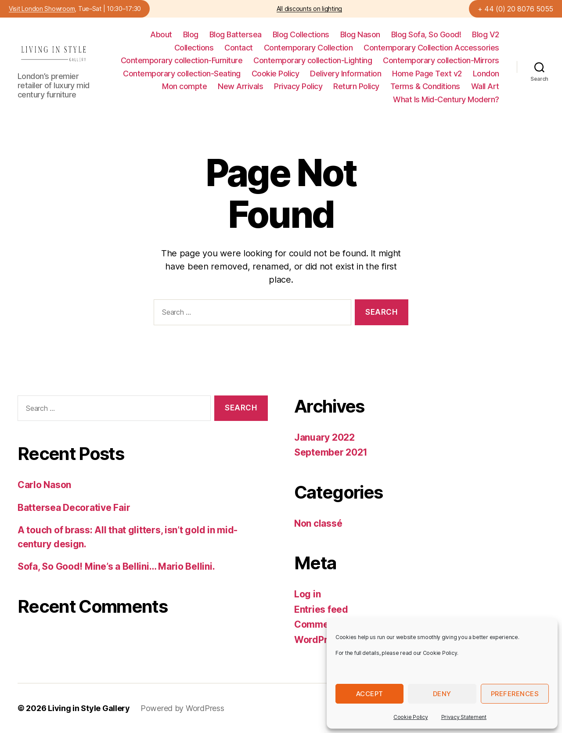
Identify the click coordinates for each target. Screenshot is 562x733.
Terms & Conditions (425, 86)
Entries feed (321, 609)
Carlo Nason (44, 484)
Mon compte (184, 86)
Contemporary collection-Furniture (182, 60)
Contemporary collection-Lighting (312, 60)
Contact (238, 47)
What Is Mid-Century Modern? (446, 99)
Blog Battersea (235, 34)
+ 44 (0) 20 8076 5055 (515, 8)
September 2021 (330, 452)
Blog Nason (360, 34)
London (486, 73)
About (161, 34)
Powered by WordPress (182, 708)
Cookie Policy (410, 717)
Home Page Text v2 (427, 73)
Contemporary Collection (308, 47)
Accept (369, 694)
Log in (307, 594)
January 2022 (324, 437)
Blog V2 (485, 34)
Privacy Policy (298, 86)
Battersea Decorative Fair (74, 507)
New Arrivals (240, 86)
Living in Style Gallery (89, 708)
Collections (194, 47)
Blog (190, 34)
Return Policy (356, 86)
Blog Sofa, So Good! (426, 34)
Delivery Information (345, 73)
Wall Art (485, 86)
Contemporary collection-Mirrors (441, 60)
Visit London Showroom (42, 9)
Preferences (515, 694)
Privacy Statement (463, 717)
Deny (442, 694)
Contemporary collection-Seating (182, 73)
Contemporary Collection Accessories (431, 47)
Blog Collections (301, 34)
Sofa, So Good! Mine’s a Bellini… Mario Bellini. (116, 566)
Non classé (318, 523)
